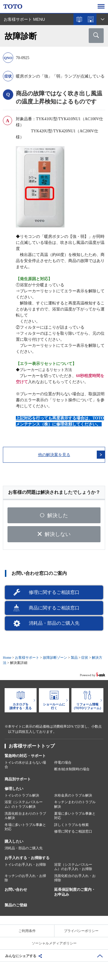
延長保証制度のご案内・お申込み (74, 892)
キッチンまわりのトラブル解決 (75, 804)
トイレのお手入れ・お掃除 (25, 865)
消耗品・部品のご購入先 (54, 623)
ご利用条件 (27, 931)
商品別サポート (18, 779)
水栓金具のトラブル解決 (73, 795)
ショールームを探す (90, 19)
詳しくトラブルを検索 (71, 825)
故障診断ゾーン (55, 658)
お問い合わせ (16, 889)
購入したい (14, 841)
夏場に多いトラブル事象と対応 (75, 816)
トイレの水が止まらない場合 (25, 764)
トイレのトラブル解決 (22, 795)
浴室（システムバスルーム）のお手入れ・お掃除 (73, 867)
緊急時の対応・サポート (25, 756)
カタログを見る (79, 19)
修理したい (14, 788)
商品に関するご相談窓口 (54, 607)
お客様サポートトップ (32, 745)
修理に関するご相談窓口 (54, 592)
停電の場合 (62, 762)
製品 (74, 658)
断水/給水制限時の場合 (72, 769)
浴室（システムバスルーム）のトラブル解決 (24, 804)
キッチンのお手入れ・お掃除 (25, 878)
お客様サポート (27, 658)
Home (7, 658)
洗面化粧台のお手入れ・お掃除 (75, 878)
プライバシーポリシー (81, 931)
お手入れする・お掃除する (27, 858)
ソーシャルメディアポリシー (54, 943)
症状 (84, 658)
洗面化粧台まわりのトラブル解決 (25, 816)
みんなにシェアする (20, 956)
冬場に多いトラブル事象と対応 (25, 827)
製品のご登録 (16, 905)
